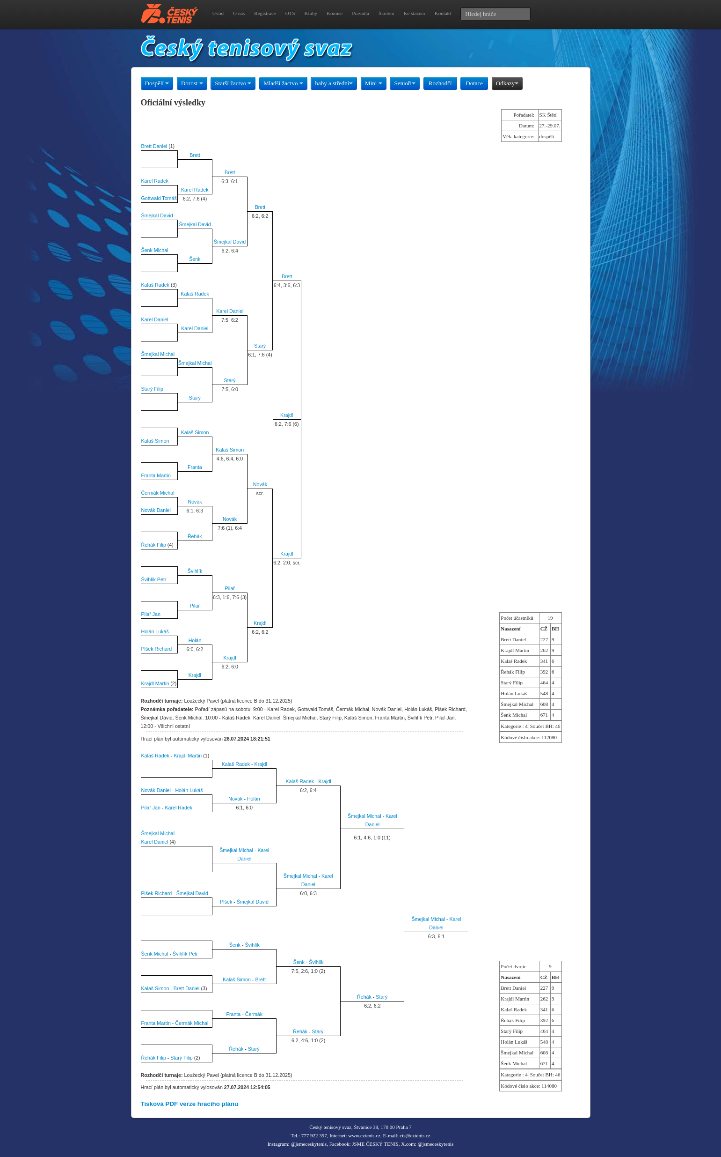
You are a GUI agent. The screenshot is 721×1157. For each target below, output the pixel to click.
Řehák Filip (153, 545)
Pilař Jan (150, 614)
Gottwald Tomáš (159, 198)
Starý (260, 346)
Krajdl (286, 415)
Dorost (192, 83)
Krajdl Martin (155, 683)
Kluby (311, 13)
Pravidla (360, 13)
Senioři (404, 83)
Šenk (194, 259)
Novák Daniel (156, 510)
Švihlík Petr (154, 579)
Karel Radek (155, 181)
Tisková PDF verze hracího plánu (190, 1103)
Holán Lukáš (155, 631)
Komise (334, 13)
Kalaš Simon (195, 432)
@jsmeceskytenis (309, 1144)
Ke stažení (414, 13)
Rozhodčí (440, 83)
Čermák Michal (158, 493)
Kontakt (443, 13)
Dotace (474, 83)
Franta (195, 467)
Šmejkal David (157, 215)
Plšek (226, 902)
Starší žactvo (233, 83)
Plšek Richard (156, 649)
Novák (260, 484)
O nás (239, 13)
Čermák (253, 1014)
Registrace (265, 13)
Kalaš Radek (155, 285)
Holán (195, 640)
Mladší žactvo (283, 83)
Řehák (195, 536)
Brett (194, 155)
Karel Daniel (229, 311)
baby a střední (334, 83)
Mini (373, 83)
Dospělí (157, 83)
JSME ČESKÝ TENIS (375, 1144)
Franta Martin (156, 475)
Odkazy (507, 83)
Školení (386, 13)
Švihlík (195, 571)
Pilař (230, 588)
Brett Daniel (154, 146)
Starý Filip (152, 389)
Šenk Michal (154, 250)
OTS (290, 13)
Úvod (218, 13)
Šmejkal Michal (158, 354)
